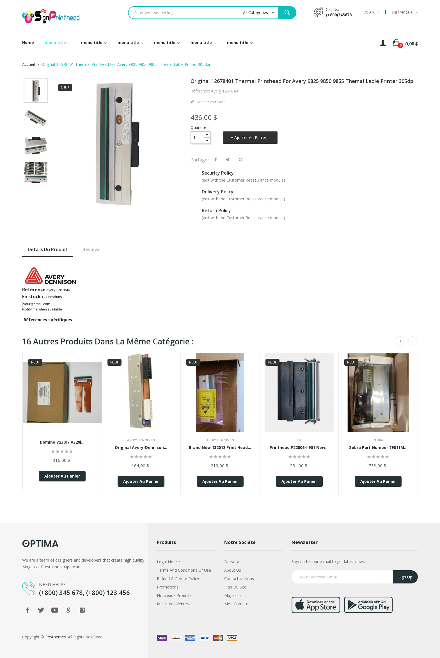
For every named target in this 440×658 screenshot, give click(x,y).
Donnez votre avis (210, 101)
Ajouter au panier (250, 137)
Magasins (233, 595)
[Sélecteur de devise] (372, 12)
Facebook (27, 610)
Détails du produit (48, 249)
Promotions (167, 587)
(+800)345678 (339, 14)
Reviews (91, 249)
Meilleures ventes (173, 603)
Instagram (82, 610)
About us (232, 570)
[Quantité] (197, 137)
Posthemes (55, 637)
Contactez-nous (239, 578)
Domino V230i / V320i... (62, 442)
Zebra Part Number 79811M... (378, 447)
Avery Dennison (141, 440)
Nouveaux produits (174, 595)
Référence (33, 289)
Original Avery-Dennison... (141, 447)
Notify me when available (42, 309)
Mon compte (236, 603)
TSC (299, 440)
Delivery (231, 561)
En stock (31, 296)
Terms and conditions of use (184, 570)
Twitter (41, 610)
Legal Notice (168, 561)
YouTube (55, 610)
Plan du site (235, 587)
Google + (68, 610)
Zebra (378, 440)
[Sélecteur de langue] (405, 12)
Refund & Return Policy (178, 578)
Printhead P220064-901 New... (299, 447)
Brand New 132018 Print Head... (220, 447)
